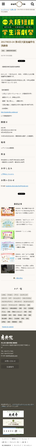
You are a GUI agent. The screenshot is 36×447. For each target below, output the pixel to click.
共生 (25, 308)
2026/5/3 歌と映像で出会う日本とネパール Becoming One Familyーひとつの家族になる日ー (25, 210)
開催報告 (14, 322)
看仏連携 (4, 318)
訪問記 (3, 322)
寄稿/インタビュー (17, 311)
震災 (20, 322)
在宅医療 (31, 308)
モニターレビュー (28, 301)
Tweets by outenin (8, 327)
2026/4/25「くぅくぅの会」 (24, 231)
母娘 (25, 315)
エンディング (23, 294)
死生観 (20, 315)
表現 (27, 318)
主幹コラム (22, 305)
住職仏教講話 (13, 308)
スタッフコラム (27, 298)
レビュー (4, 305)
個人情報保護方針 (6, 445)
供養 (20, 308)
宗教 (9, 311)
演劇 (30, 315)
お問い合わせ (10, 361)
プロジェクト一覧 (14, 442)
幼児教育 (4, 315)
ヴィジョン (24, 439)
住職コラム (5, 308)
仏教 (28, 305)
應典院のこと (15, 439)
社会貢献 (17, 318)
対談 (30, 311)
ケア (10, 298)
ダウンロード (18, 301)
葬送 (23, 318)
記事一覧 (13, 9)
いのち (3, 294)
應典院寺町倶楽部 (11, 50)
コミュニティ (16, 298)
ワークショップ (13, 305)
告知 (3, 50)
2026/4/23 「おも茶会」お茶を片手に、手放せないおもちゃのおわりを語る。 (25, 268)
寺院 (25, 311)
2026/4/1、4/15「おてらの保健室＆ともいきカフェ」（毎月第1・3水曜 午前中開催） (25, 256)
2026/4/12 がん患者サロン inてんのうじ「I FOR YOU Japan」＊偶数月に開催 (25, 245)
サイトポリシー (28, 445)
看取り (10, 318)
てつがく (10, 294)
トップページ (5, 9)
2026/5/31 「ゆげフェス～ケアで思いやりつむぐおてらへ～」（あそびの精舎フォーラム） (25, 222)
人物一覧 (24, 442)
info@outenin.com (11, 356)
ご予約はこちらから (7, 174)
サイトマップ (17, 445)
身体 (9, 322)
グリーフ (4, 298)
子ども (3, 311)
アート (16, 294)
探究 (10, 315)
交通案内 (10, 366)
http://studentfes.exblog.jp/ (9, 112)
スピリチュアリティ (7, 301)
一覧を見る (18, 278)
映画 (14, 315)
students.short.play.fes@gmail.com (17, 186)
